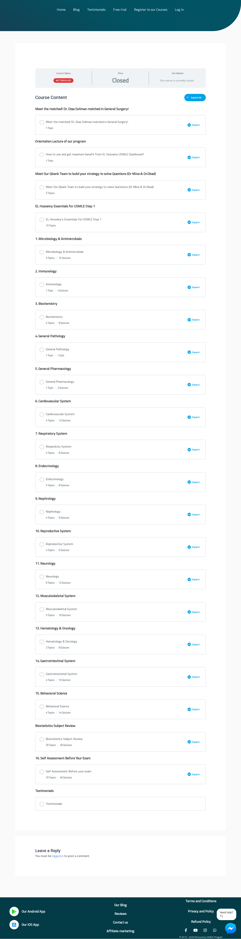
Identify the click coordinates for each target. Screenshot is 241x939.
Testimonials (96, 9)
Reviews (120, 914)
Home (61, 9)
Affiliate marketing (120, 931)
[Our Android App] (14, 911)
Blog (76, 9)
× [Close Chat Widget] (234, 925)
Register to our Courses (150, 9)
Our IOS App (30, 924)
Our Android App (33, 911)
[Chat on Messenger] (230, 928)
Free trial (120, 9)
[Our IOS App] (14, 924)
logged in (57, 856)
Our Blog (120, 905)
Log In (179, 9)
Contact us (120, 922)
